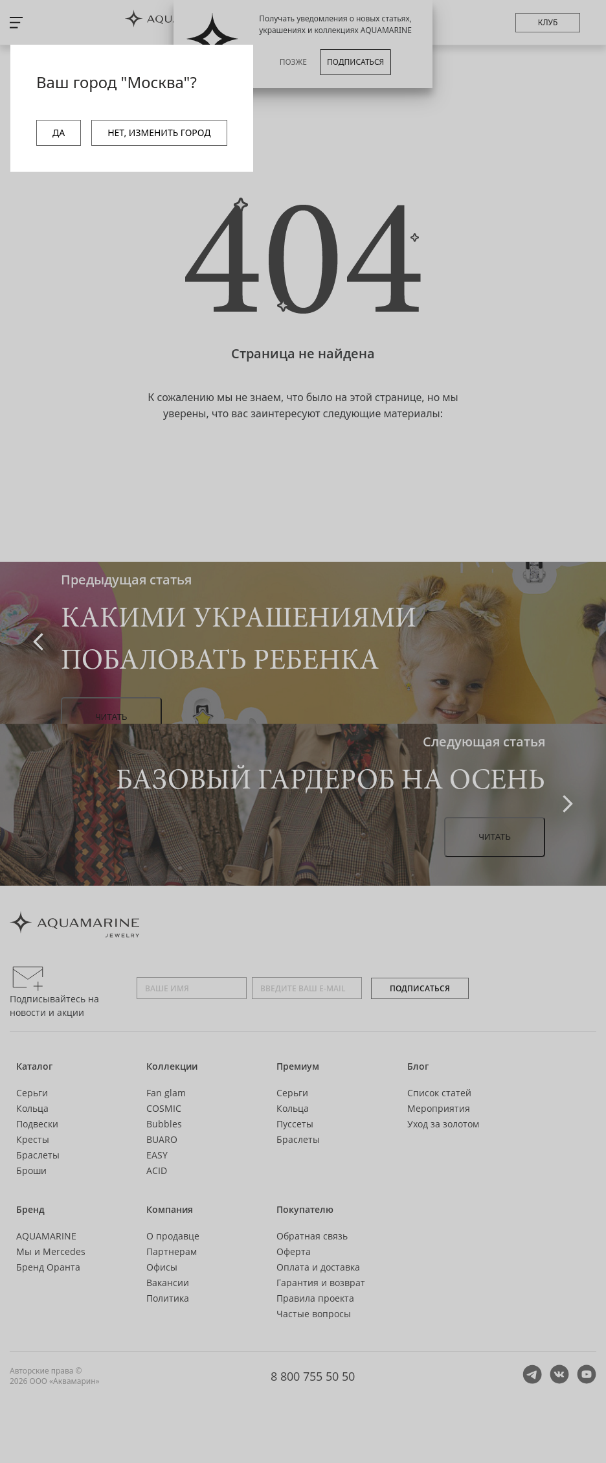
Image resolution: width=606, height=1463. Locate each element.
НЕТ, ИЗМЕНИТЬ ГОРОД (158, 132)
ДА (58, 132)
